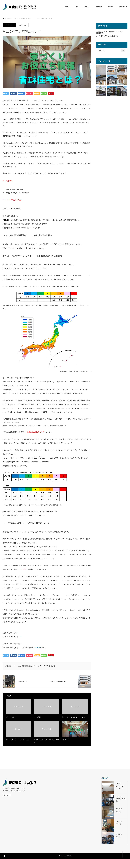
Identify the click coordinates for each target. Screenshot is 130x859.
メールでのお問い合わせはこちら (107, 36)
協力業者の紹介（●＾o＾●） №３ (73, 717)
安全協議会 (37, 717)
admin (13, 666)
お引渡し (118, 811)
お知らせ (86, 7)
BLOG (76, 7)
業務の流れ (99, 7)
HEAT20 (45, 666)
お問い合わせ (123, 7)
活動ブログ (31, 666)
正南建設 (68, 856)
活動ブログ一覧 (11, 18)
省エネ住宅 (51, 666)
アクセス (6, 795)
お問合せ (38, 648)
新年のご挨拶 (10, 717)
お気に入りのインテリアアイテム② (17, 739)
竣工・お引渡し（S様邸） (120, 787)
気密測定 (118, 824)
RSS (4, 855)
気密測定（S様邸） (120, 800)
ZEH (41, 666)
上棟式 (118, 836)
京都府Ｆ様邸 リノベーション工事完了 (46, 741)
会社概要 (110, 7)
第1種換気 (65, 739)
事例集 (66, 7)
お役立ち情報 (22, 25)
